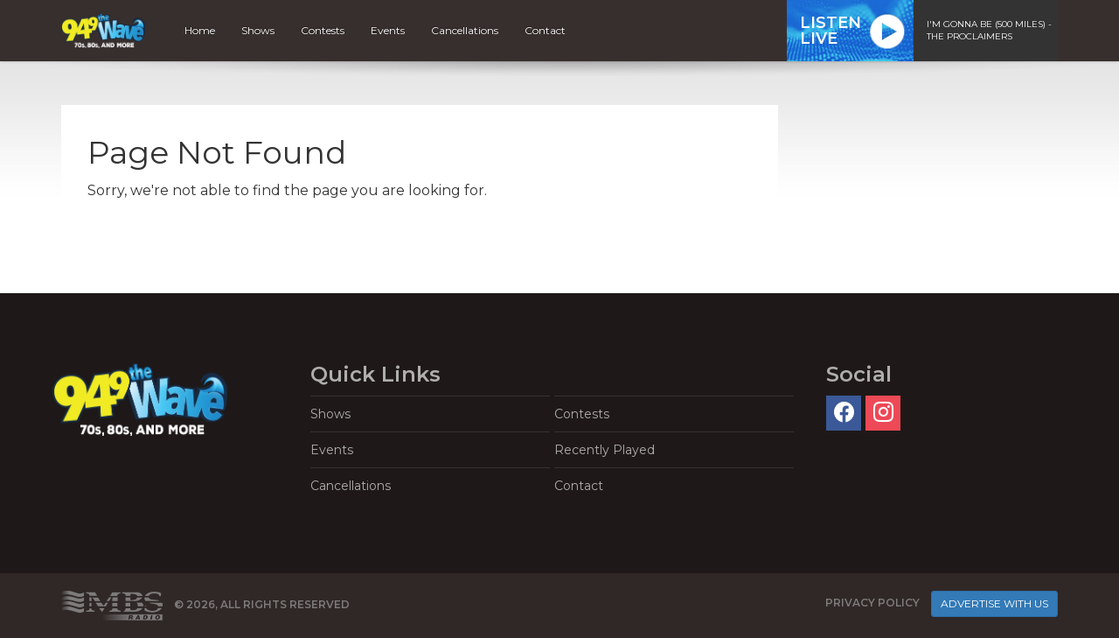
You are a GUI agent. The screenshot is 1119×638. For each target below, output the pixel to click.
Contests (322, 30)
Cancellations (464, 30)
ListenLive (830, 30)
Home (199, 30)
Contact (545, 30)
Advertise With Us (994, 603)
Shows (258, 30)
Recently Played (604, 450)
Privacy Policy (872, 602)
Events (388, 30)
